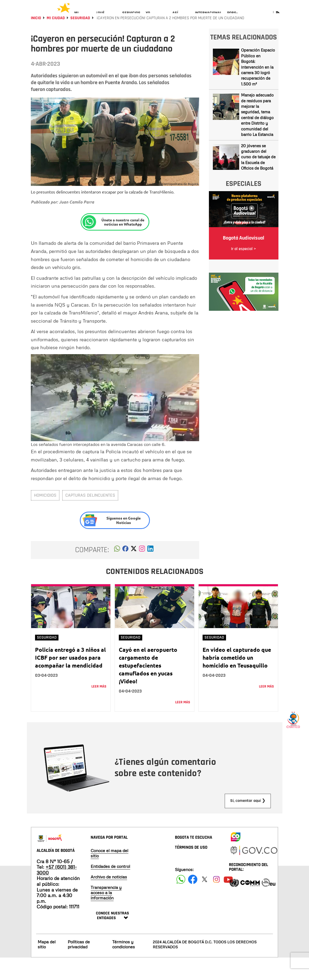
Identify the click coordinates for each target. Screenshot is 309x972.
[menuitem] (83, 17)
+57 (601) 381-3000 (57, 884)
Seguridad (80, 32)
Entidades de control (110, 880)
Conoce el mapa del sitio (109, 867)
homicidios (45, 509)
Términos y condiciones (123, 958)
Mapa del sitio (47, 958)
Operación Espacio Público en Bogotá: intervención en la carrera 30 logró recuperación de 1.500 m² (258, 81)
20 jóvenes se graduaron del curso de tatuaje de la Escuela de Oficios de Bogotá (258, 171)
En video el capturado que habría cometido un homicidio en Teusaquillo (237, 671)
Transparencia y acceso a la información (106, 907)
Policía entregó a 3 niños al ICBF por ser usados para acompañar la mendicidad (70, 671)
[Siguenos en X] (204, 893)
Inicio (36, 32)
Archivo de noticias (109, 891)
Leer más (98, 700)
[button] (117, 564)
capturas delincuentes (90, 509)
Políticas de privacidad (79, 958)
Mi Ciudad (56, 32)
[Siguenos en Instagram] (216, 893)
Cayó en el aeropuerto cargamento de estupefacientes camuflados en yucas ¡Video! (148, 679)
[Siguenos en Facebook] (180, 893)
